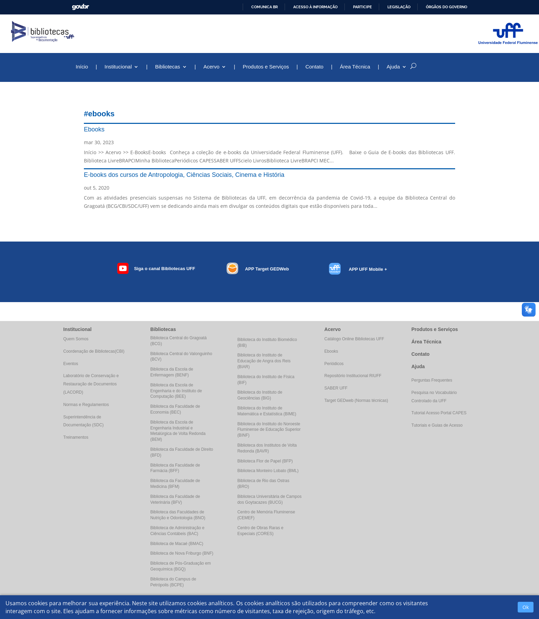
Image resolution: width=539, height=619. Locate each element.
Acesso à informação (315, 6)
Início (82, 67)
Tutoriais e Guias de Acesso (437, 425)
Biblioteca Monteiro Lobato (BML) (267, 470)
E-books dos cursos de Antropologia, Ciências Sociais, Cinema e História (184, 174)
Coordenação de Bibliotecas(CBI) (93, 351)
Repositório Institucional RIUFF (353, 375)
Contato (314, 67)
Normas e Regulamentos (86, 404)
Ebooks (94, 129)
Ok (525, 607)
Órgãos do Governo (446, 6)
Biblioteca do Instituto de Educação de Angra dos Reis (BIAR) (263, 361)
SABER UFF (336, 388)
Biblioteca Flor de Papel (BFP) (265, 461)
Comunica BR (264, 6)
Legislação (398, 6)
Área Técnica (355, 67)
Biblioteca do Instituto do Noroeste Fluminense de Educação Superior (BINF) (268, 429)
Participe (362, 6)
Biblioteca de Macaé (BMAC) (176, 543)
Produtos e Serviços (266, 67)
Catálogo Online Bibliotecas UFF (354, 339)
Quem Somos (75, 339)
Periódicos (334, 363)
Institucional (118, 67)
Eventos (70, 363)
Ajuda (393, 67)
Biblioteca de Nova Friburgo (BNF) (181, 553)
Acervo (212, 67)
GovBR (80, 7)
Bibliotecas (167, 67)
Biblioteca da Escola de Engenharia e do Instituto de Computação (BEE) (176, 391)
